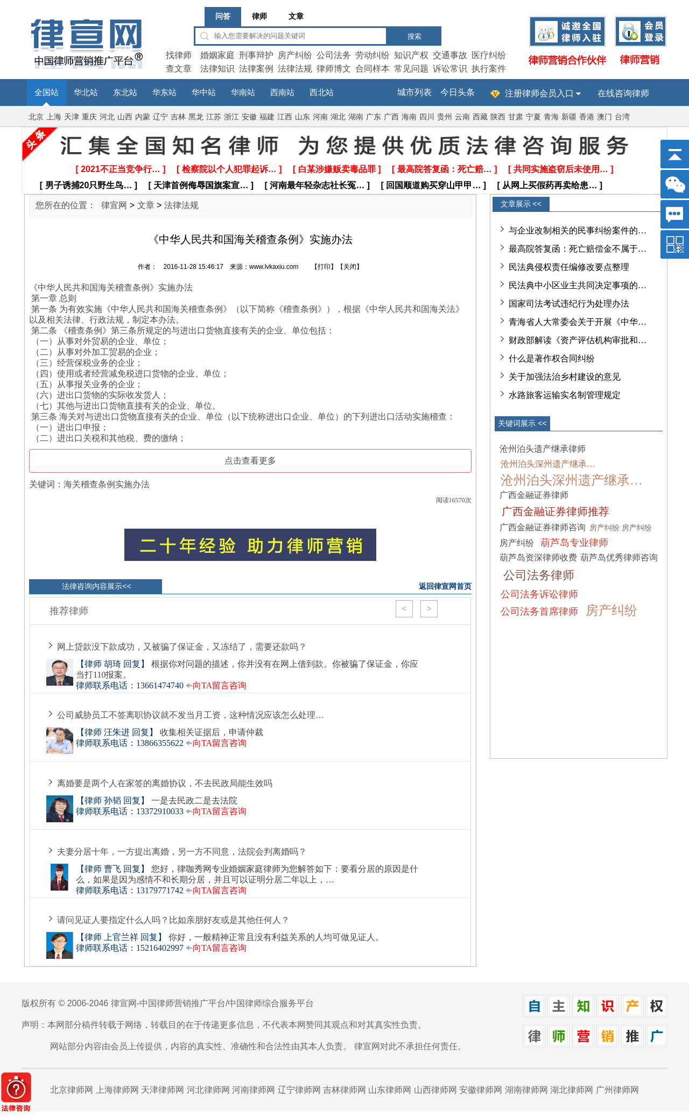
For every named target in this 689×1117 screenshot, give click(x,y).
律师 (259, 16)
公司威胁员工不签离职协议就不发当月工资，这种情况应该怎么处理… (190, 715)
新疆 (568, 117)
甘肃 (515, 117)
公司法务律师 (538, 575)
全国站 (46, 92)
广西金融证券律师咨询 (543, 527)
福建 (267, 117)
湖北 (338, 117)
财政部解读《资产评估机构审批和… (577, 340)
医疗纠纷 (489, 55)
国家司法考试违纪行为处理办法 (569, 303)
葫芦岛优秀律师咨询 (619, 557)
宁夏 (533, 117)
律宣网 (114, 205)
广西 (391, 117)
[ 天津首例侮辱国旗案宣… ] (201, 185)
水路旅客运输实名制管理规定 (565, 395)
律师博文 (334, 68)
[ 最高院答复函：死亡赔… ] (444, 169)
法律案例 (256, 68)
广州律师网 (617, 1089)
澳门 (604, 117)
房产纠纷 (295, 55)
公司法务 (334, 55)
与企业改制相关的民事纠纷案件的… (577, 230)
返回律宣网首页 (445, 586)
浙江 (231, 117)
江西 (284, 117)
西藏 (480, 117)
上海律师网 (117, 1089)
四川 (426, 117)
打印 (324, 267)
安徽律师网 (480, 1089)
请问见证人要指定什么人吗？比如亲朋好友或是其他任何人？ (173, 919)
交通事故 (450, 55)
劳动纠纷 (372, 55)
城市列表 (414, 92)
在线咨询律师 (623, 93)
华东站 (164, 92)
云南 (462, 117)
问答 (222, 16)
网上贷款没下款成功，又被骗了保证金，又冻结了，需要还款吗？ (182, 646)
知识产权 (411, 55)
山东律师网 (389, 1089)
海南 (409, 117)
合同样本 (372, 68)
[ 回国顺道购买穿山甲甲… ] (434, 185)
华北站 (86, 92)
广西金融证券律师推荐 (555, 511)
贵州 (444, 117)
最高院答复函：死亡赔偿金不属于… (577, 248)
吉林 (178, 117)
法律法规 (295, 68)
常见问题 (411, 68)
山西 (124, 117)
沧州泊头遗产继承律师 (543, 448)
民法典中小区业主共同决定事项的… (577, 285)
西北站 (322, 92)
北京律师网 (71, 1089)
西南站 (282, 92)
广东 (373, 117)
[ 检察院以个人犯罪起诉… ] (229, 169)
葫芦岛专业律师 (574, 542)
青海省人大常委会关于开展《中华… (577, 321)
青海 (551, 117)
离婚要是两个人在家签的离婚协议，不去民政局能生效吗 (164, 783)
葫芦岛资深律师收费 (538, 557)
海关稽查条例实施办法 (107, 484)
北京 (36, 117)
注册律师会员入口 (539, 93)
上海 (53, 117)
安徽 (249, 117)
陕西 (497, 117)
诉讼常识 (450, 68)
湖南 (355, 117)
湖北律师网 (571, 1089)
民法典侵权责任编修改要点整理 (569, 267)
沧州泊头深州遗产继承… (548, 463)
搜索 (414, 36)
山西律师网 (435, 1089)
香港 (586, 117)
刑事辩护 (256, 55)
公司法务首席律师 (539, 611)
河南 (320, 117)
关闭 (349, 267)
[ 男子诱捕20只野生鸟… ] (88, 185)
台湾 (622, 117)
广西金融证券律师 (534, 495)
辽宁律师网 (299, 1089)
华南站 (243, 92)
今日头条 (457, 92)
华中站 (204, 92)
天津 (71, 117)
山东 (302, 117)
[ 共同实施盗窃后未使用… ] (561, 169)
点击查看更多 (250, 460)
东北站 (125, 92)
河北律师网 (208, 1089)
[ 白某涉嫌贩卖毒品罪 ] (337, 169)
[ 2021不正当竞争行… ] (120, 169)
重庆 (89, 117)
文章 (296, 16)
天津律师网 (162, 1089)
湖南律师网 (526, 1089)
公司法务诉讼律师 (539, 594)
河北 (107, 117)
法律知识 (217, 68)
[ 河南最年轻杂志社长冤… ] (317, 185)
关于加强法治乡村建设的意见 (565, 376)
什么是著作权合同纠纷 (552, 358)
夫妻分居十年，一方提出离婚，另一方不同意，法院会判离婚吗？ (182, 851)
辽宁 (160, 117)
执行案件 (489, 68)
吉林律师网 (344, 1089)
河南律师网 (253, 1089)
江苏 (213, 117)
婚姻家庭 (217, 55)
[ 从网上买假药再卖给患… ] (550, 185)
